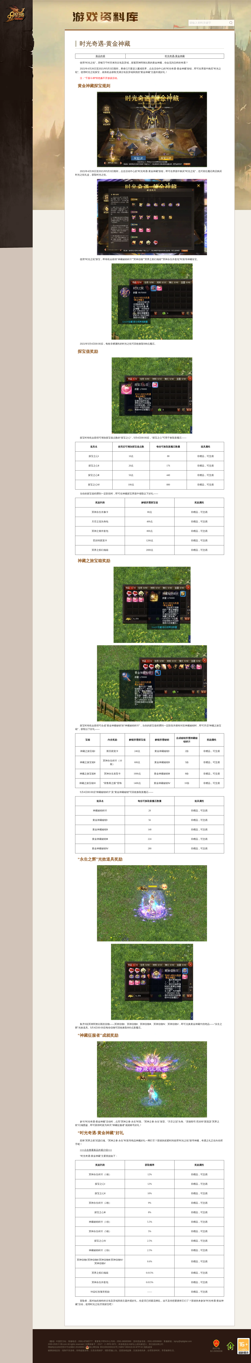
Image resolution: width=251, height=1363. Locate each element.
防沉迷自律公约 (156, 1344)
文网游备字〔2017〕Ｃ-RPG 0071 (100, 1344)
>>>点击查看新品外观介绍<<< (96, 1150)
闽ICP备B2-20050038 (216, 1347)
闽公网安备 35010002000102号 (102, 1347)
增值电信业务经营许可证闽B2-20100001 (66, 1347)
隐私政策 (148, 1347)
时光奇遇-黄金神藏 (175, 56)
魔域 (52, 1341)
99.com (63, 1344)
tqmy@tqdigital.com (183, 1341)
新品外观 (100, 56)
